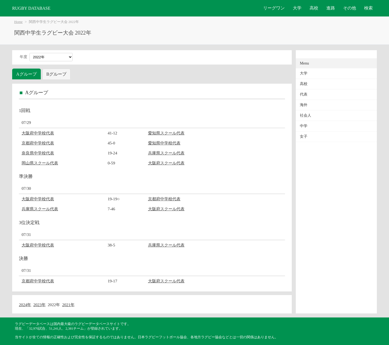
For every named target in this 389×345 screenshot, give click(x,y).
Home (18, 22)
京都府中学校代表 (38, 143)
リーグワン (274, 8)
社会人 (305, 115)
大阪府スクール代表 (166, 163)
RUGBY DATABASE (31, 8)
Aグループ (26, 74)
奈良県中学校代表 (38, 153)
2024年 (25, 304)
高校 (314, 8)
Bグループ (56, 74)
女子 (303, 136)
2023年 (39, 304)
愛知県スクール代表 (166, 133)
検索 (368, 8)
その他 (349, 8)
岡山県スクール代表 (40, 163)
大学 (297, 8)
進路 (330, 8)
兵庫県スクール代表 (166, 153)
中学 (303, 126)
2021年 (68, 304)
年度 (23, 57)
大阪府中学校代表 (38, 133)
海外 (303, 105)
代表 (303, 94)
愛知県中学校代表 (164, 143)
